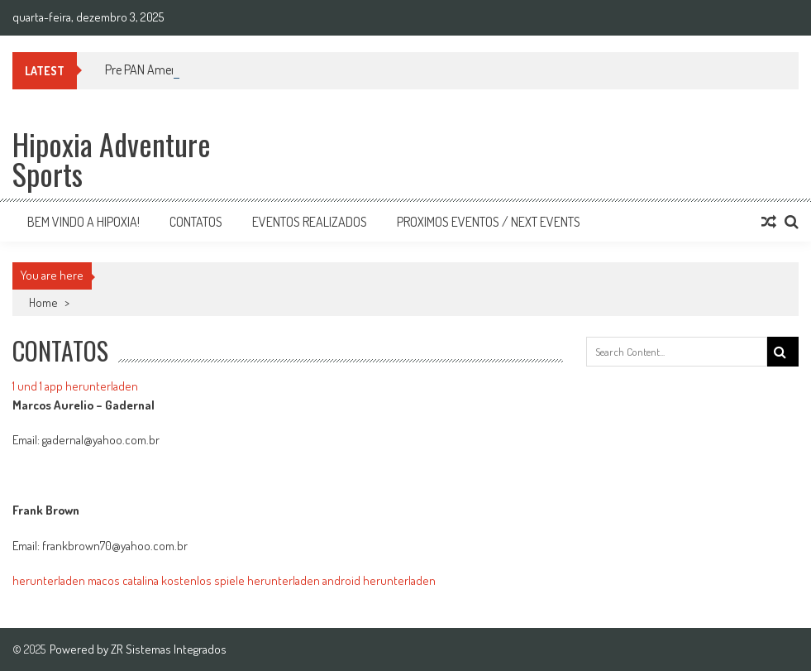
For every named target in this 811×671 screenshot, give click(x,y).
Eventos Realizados (309, 221)
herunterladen (48, 580)
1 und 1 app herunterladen (75, 386)
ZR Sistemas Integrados (169, 649)
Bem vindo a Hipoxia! (83, 221)
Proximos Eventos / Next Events (488, 221)
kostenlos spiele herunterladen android (260, 580)
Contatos (195, 221)
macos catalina (123, 580)
